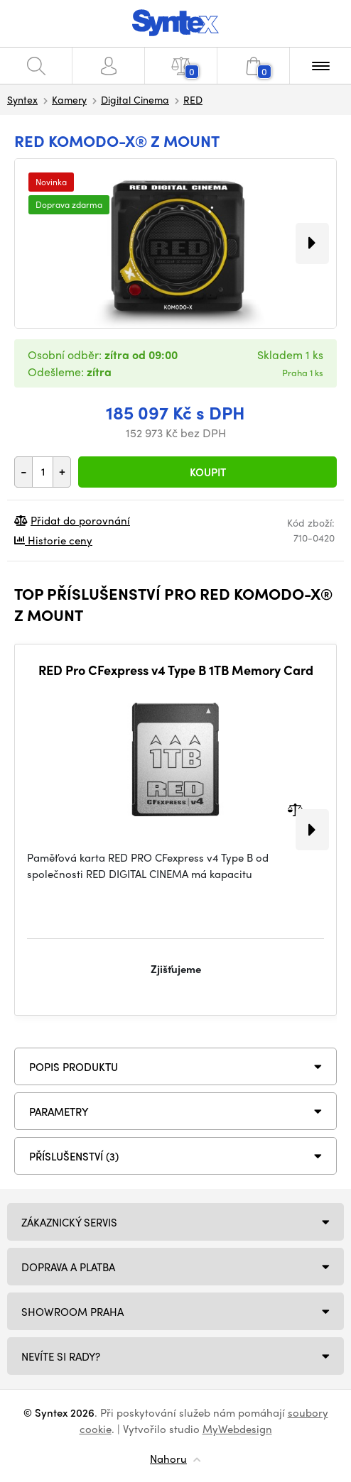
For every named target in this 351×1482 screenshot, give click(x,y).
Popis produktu (73, 1067)
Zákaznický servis (69, 1222)
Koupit (208, 472)
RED (192, 99)
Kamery (69, 99)
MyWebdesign (237, 1429)
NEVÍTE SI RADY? (60, 1356)
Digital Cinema (135, 99)
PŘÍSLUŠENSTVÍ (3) (74, 1156)
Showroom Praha (72, 1311)
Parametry (59, 1111)
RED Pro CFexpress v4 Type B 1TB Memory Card (175, 670)
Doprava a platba (68, 1267)
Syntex (22, 99)
